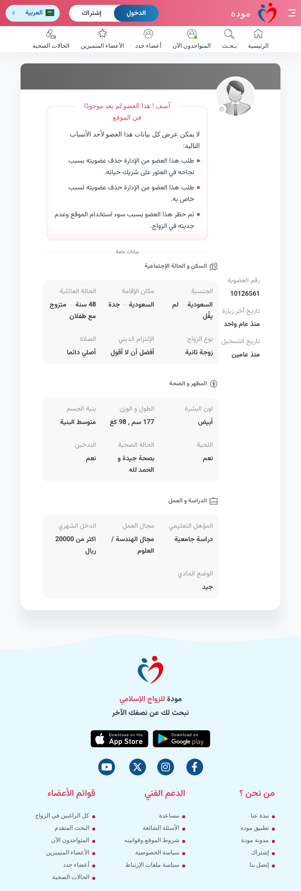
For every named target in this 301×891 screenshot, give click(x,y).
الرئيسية (258, 39)
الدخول (136, 13)
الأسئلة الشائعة (161, 828)
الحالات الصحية (50, 39)
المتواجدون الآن (192, 39)
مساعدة (169, 815)
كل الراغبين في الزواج (62, 815)
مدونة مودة (255, 840)
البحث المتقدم (72, 828)
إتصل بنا (259, 865)
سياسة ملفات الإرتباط (152, 865)
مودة (254, 13)
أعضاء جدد (148, 39)
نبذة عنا (260, 815)
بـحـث (229, 39)
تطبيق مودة (255, 828)
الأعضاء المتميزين (102, 39)
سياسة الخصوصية (157, 852)
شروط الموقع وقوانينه (151, 840)
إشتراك (92, 13)
